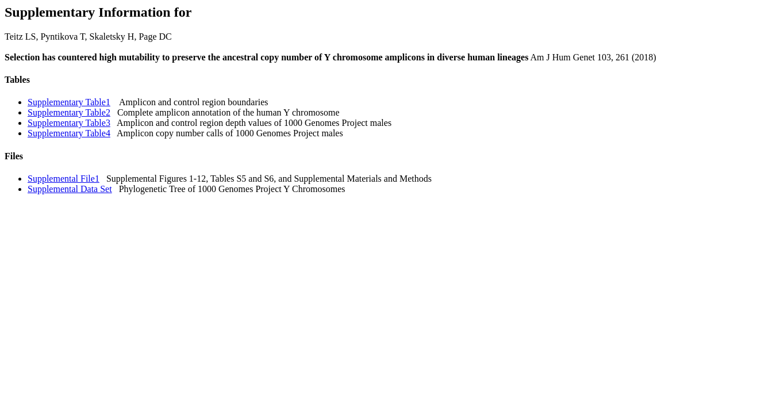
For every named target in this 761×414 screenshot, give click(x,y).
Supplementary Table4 (69, 133)
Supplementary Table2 (69, 112)
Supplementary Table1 (69, 102)
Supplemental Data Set (70, 189)
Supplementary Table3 (69, 123)
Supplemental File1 (63, 178)
